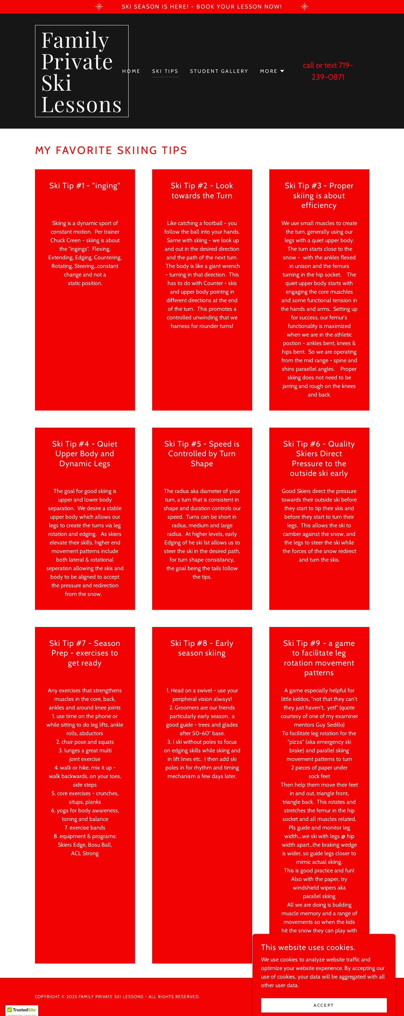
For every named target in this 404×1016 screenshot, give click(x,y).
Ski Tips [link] (165, 71)
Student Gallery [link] (219, 71)
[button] (272, 71)
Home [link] (131, 71)
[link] (82, 110)
